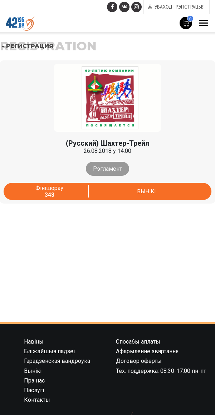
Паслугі (34, 390)
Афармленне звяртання (147, 351)
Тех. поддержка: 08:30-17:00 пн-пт (161, 371)
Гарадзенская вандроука (57, 361)
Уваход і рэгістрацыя (180, 7)
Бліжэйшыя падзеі (49, 351)
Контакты (37, 399)
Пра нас (34, 380)
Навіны (34, 341)
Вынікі (146, 191)
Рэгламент (107, 168)
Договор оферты (139, 361)
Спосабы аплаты (138, 341)
